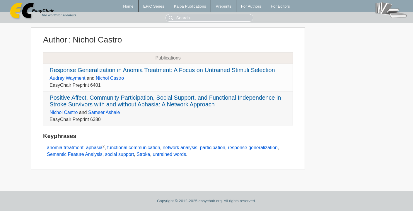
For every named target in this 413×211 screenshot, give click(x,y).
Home (128, 6)
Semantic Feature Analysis (74, 154)
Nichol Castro (110, 78)
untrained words (169, 154)
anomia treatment (65, 147)
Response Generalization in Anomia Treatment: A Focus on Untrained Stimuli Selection (162, 70)
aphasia (94, 147)
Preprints (223, 6)
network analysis (180, 147)
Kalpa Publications (190, 6)
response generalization (253, 147)
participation (212, 147)
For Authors (251, 6)
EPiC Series (153, 6)
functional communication (133, 147)
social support (119, 154)
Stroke (143, 154)
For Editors (280, 6)
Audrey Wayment (67, 78)
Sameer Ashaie (104, 112)
